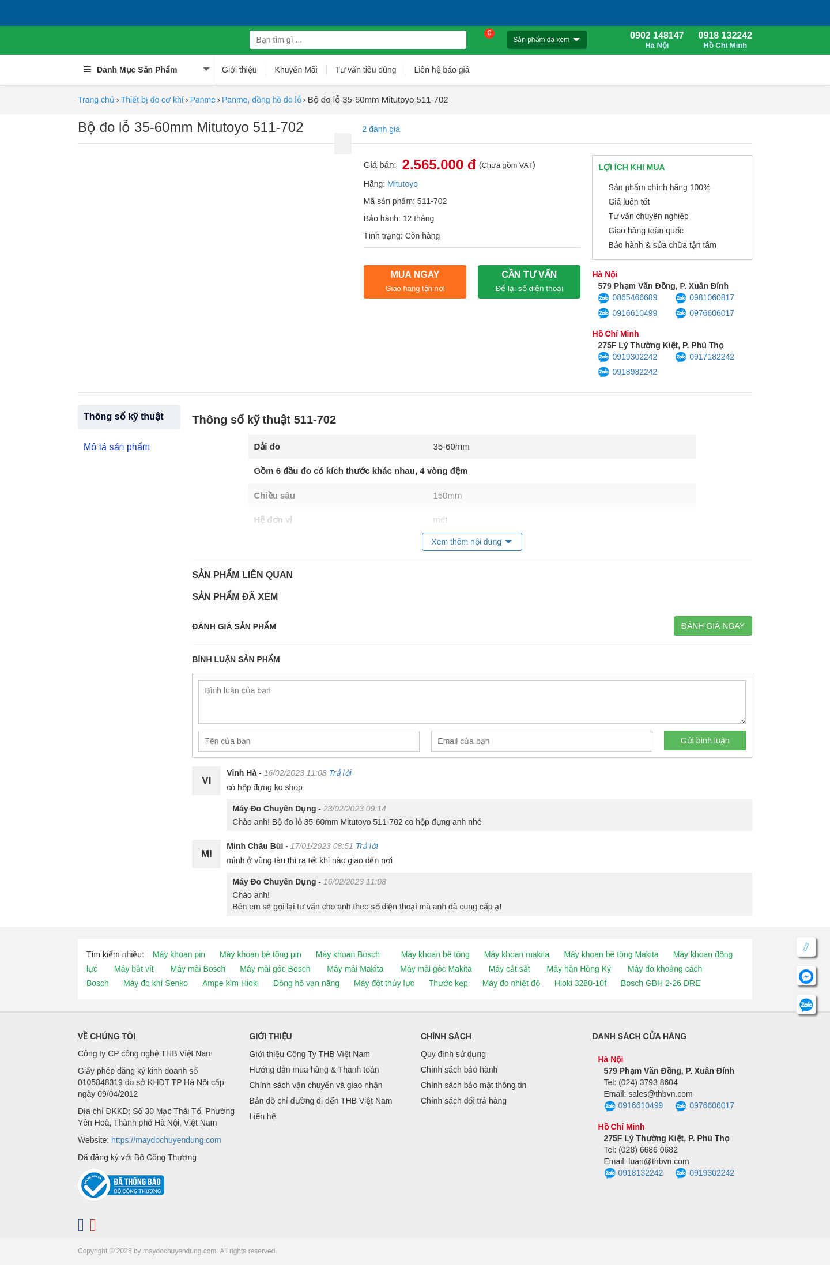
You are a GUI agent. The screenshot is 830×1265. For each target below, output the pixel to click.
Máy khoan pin (179, 954)
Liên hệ (263, 1116)
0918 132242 (725, 40)
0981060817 (704, 298)
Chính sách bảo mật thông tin (473, 1085)
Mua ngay (414, 281)
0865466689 (627, 298)
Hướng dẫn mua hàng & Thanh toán (314, 1069)
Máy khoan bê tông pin (260, 954)
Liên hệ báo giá (441, 69)
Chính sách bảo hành (459, 1069)
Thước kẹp (448, 983)
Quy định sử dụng (453, 1054)
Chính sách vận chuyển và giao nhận (316, 1085)
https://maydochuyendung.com (166, 1140)
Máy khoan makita (517, 954)
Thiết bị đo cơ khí (152, 99)
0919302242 (627, 357)
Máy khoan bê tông (435, 954)
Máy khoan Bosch (348, 954)
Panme (203, 99)
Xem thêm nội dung (466, 541)
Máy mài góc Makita (435, 968)
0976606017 (704, 313)
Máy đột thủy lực (384, 983)
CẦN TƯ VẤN (529, 281)
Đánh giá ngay (713, 625)
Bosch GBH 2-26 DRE (661, 983)
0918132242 (633, 1173)
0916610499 (627, 313)
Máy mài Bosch (198, 968)
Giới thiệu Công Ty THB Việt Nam (310, 1054)
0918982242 (627, 372)
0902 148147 (657, 40)
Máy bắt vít (134, 968)
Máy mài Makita (355, 968)
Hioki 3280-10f (580, 983)
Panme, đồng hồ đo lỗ (261, 99)
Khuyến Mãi (296, 69)
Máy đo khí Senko (155, 983)
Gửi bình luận (705, 740)
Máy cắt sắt (509, 968)
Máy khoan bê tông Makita (611, 954)
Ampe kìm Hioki (230, 983)
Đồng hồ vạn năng (306, 983)
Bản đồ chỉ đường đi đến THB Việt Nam (321, 1100)
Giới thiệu (239, 69)
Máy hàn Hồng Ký (579, 968)
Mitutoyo (402, 183)
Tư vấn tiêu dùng (366, 69)
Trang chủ (96, 99)
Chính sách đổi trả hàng (464, 1100)
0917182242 (704, 357)
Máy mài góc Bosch (275, 968)
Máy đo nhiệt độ (511, 983)
